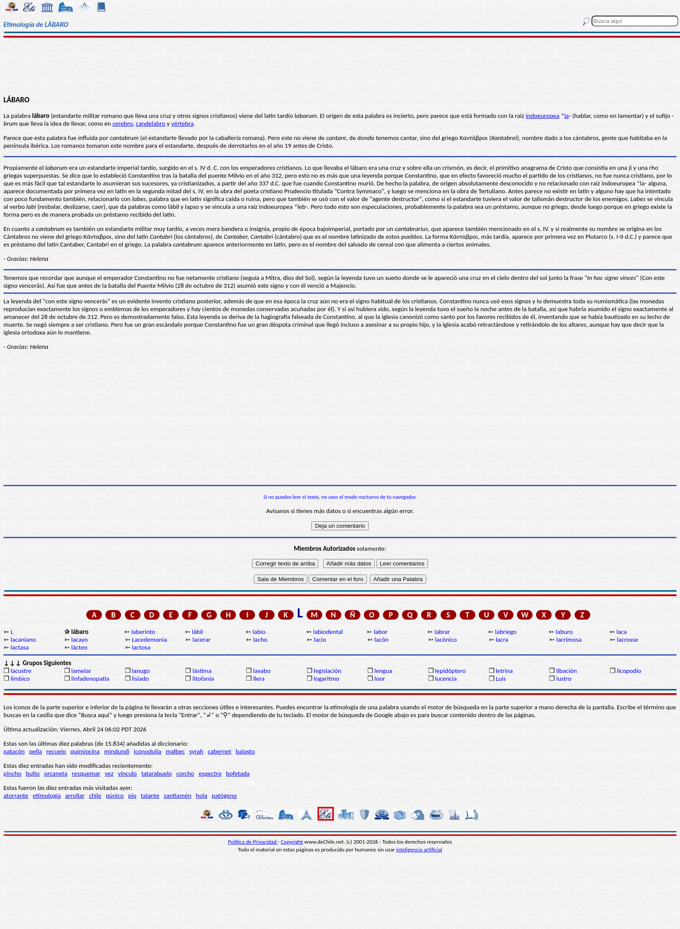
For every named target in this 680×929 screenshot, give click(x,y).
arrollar (75, 795)
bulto (33, 773)
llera (259, 678)
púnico (115, 795)
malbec (175, 751)
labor (381, 632)
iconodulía (147, 751)
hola (201, 795)
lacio (320, 639)
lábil (197, 632)
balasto (245, 751)
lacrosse (627, 639)
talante (150, 795)
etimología (47, 795)
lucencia (446, 678)
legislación (327, 671)
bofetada (237, 773)
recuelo (56, 751)
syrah (196, 751)
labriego (506, 632)
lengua (383, 671)
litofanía (203, 678)
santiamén (178, 795)
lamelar (81, 671)
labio (258, 632)
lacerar (202, 639)
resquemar (86, 773)
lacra (502, 639)
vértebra (182, 123)
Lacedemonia (149, 639)
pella (35, 751)
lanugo (141, 671)
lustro (564, 678)
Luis (501, 678)
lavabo (262, 671)
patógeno (224, 795)
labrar (442, 632)
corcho (185, 773)
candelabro (150, 123)
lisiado (140, 678)
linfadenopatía (90, 678)
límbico (19, 678)
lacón (381, 639)
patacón (14, 751)
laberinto (143, 632)
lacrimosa (569, 639)
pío (132, 795)
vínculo (127, 773)
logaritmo (326, 678)
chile (95, 795)
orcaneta (56, 773)
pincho (12, 773)
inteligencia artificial (419, 849)
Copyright (292, 841)
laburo (564, 632)
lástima (202, 671)
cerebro (122, 123)
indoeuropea (542, 116)
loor (379, 678)
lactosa (141, 647)
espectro (210, 773)
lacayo (79, 639)
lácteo (79, 647)
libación (566, 671)
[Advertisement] (340, 65)
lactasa (19, 647)
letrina (504, 671)
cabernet (219, 751)
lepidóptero (450, 671)
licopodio (629, 671)
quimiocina (85, 751)
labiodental (328, 632)
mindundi (116, 751)
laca (621, 632)
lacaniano (23, 639)
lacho (260, 639)
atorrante (15, 795)
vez (109, 773)
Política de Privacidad (253, 841)
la (566, 116)
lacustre (20, 671)
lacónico (446, 639)
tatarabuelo (156, 773)
